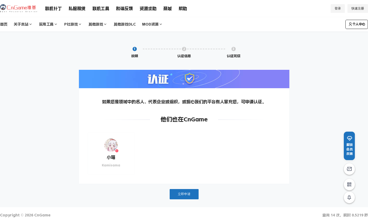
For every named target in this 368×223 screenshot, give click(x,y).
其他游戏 (97, 24)
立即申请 (184, 194)
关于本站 (23, 24)
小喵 (111, 157)
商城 (167, 8)
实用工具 (48, 24)
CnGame (42, 215)
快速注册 (357, 8)
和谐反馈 (124, 8)
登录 (338, 8)
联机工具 (100, 8)
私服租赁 (77, 8)
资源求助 (148, 8)
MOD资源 (152, 24)
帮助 (183, 8)
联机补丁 (53, 8)
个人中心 (356, 24)
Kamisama (111, 165)
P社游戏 (73, 24)
